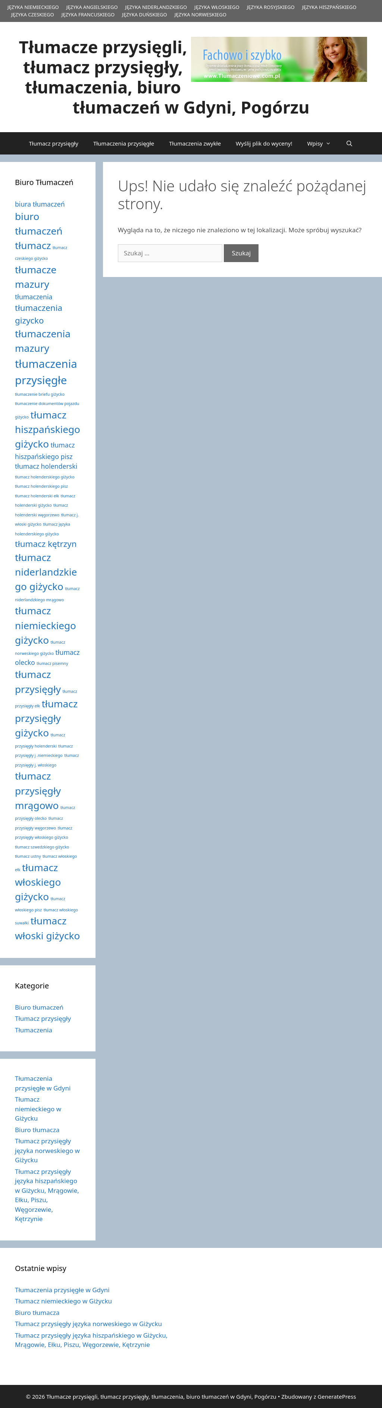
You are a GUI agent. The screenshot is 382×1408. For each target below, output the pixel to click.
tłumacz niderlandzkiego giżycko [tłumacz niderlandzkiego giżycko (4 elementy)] (46, 572)
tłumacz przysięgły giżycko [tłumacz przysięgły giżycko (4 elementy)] (46, 718)
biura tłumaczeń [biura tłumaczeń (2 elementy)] (40, 204)
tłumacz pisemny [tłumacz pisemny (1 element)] (52, 663)
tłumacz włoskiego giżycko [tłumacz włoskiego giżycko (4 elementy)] (38, 882)
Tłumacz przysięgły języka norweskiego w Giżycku (47, 1150)
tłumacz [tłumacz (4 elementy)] (33, 245)
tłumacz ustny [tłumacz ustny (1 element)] (28, 856)
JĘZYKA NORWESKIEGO (200, 14)
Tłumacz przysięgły (53, 143)
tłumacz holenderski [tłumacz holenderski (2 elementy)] (46, 466)
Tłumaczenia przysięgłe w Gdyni (62, 1290)
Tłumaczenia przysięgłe (123, 143)
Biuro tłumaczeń (39, 1007)
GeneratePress (336, 1396)
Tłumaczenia (33, 1030)
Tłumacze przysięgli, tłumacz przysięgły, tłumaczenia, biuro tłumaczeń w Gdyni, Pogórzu (164, 76)
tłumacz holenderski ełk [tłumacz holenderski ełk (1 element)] (37, 495)
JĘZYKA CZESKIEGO (32, 14)
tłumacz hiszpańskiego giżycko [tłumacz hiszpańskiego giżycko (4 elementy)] (47, 429)
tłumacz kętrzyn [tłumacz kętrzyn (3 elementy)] (46, 543)
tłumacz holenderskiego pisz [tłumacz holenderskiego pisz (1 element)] (41, 486)
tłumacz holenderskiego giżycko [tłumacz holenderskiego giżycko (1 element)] (45, 477)
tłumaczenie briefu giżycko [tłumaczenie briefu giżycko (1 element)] (40, 394)
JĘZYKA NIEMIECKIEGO (33, 7)
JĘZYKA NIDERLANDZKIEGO (156, 7)
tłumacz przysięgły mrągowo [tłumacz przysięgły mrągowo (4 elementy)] (38, 790)
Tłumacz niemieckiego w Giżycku (38, 1108)
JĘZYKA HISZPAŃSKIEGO (329, 7)
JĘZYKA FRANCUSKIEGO (88, 14)
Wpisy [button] (323, 143)
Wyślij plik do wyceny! (264, 143)
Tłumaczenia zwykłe (195, 143)
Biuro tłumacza (37, 1129)
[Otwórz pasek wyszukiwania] (349, 143)
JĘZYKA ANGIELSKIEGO (92, 7)
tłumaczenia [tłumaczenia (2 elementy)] (33, 296)
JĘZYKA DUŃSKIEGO (144, 14)
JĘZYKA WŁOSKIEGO (216, 7)
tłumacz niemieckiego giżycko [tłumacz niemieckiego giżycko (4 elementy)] (45, 625)
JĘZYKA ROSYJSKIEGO (271, 7)
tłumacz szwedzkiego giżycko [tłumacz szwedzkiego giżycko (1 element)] (42, 847)
